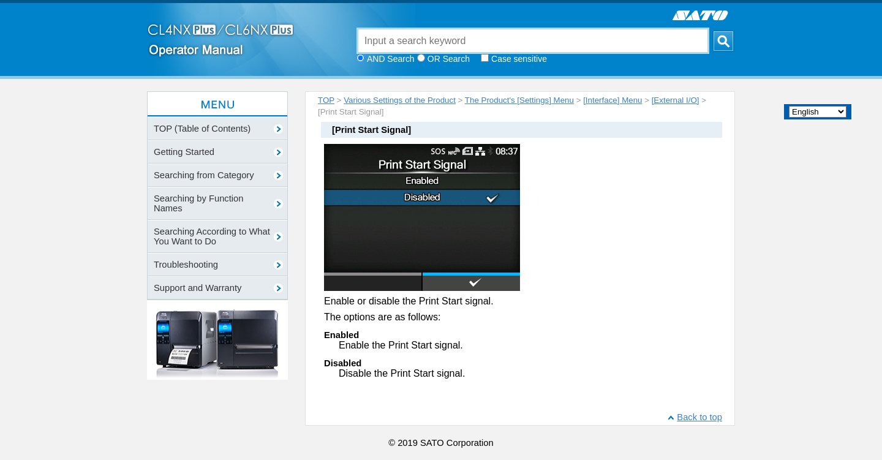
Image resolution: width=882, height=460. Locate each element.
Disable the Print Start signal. (402, 373)
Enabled (341, 335)
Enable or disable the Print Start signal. (409, 301)
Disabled (342, 363)
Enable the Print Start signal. (401, 345)
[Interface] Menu (612, 100)
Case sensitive (519, 59)
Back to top (699, 417)
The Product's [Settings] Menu (519, 100)
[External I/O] (675, 100)
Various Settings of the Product (400, 100)
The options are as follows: (382, 317)
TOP (326, 100)
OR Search (449, 59)
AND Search (391, 59)
